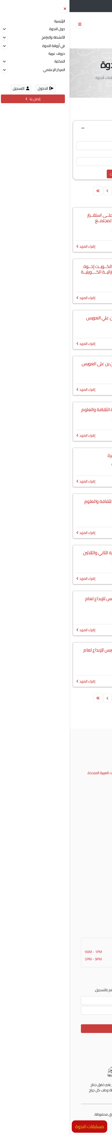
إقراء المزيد (16, 246)
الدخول (84, 6)
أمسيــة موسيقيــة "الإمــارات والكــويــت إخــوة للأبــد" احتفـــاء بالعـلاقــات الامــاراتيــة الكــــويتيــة (56, 269)
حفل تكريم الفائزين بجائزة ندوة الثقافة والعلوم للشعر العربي (56, 504)
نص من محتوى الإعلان (88, 152)
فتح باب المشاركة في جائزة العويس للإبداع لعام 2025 (56, 652)
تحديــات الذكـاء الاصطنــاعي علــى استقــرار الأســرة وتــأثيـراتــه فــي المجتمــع (56, 218)
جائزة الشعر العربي (88, 841)
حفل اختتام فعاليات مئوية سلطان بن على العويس (56, 363)
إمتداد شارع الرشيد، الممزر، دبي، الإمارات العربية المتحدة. (56, 772)
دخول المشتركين (89, 894)
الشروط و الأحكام (88, 1121)
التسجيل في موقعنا (86, 901)
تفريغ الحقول (62, 174)
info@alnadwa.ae (81, 765)
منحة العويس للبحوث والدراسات (78, 848)
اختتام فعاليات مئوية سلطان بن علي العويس (56, 317)
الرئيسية (80, 77)
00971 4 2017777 (80, 758)
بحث (43, 174)
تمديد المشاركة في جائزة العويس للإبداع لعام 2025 (56, 601)
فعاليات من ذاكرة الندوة (83, 862)
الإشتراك (56, 1028)
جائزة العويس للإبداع (86, 826)
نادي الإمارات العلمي (86, 833)
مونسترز (74, 1114)
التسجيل (101, 6)
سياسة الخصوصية (61, 1121)
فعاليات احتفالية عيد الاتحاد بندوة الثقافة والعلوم (56, 409)
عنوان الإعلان (95, 136)
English (77, 39)
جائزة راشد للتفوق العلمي (82, 819)
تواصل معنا (92, 915)
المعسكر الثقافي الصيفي (82, 855)
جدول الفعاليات (90, 869)
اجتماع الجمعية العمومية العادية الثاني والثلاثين (56, 552)
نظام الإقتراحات (90, 908)
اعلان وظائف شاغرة (56, 455)
